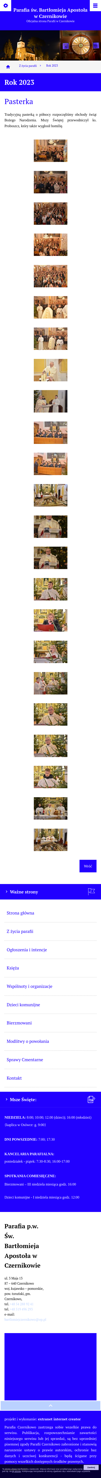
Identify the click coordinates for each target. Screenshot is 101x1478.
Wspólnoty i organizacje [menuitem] (29, 986)
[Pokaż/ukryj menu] (95, 6)
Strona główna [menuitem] (20, 913)
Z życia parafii (30, 66)
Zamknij (91, 1467)
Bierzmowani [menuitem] (19, 1023)
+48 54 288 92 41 (22, 1304)
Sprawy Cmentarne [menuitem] (25, 1059)
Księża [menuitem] (13, 968)
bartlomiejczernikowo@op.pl (25, 1319)
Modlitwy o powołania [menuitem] (28, 1041)
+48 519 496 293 (21, 1309)
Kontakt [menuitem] (14, 1078)
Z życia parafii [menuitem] (20, 931)
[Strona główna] (8, 67)
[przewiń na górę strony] (50, 1405)
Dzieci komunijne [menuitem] (23, 1004)
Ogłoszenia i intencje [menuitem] (27, 949)
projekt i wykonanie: (42, 1419)
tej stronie (16, 1471)
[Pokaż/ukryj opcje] (6, 6)
